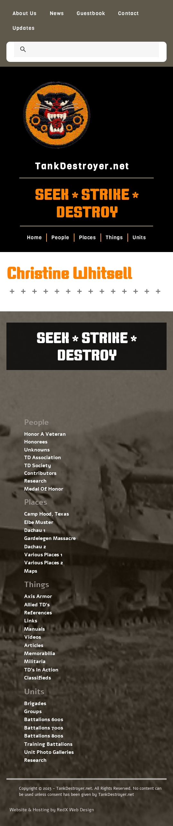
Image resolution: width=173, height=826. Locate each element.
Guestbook (91, 13)
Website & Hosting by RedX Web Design (52, 810)
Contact (128, 13)
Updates (24, 28)
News (57, 13)
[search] (79, 50)
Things (114, 237)
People (60, 237)
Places (87, 237)
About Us (25, 13)
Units (139, 237)
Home (34, 237)
